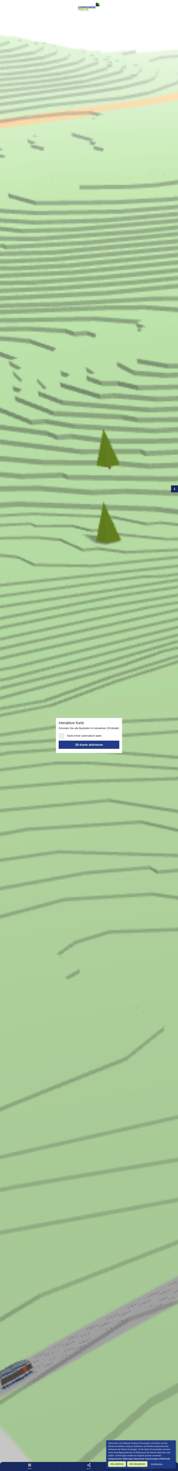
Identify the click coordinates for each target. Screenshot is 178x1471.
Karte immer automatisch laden (84, 735)
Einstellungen (156, 1464)
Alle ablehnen (117, 1464)
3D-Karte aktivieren (89, 744)
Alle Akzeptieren (137, 1464)
